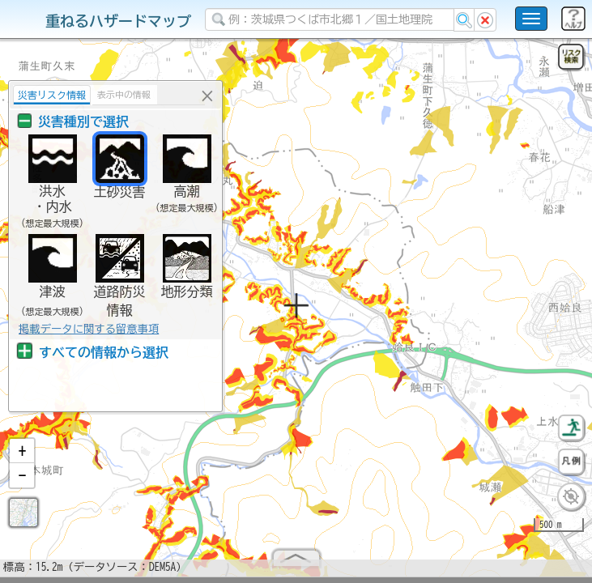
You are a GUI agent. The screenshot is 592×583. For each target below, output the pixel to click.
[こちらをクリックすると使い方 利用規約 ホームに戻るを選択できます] (531, 18)
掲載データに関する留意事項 (89, 328)
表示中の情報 (124, 94)
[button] (22, 457)
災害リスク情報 (52, 95)
